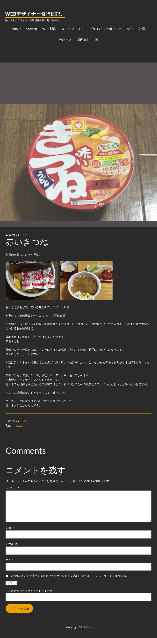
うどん (19, 425)
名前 (10, 527)
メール (11, 543)
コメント (13, 488)
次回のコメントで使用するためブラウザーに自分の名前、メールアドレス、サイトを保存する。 (69, 575)
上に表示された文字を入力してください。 (32, 591)
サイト (10, 559)
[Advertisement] (78, 70)
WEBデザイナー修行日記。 (35, 14)
